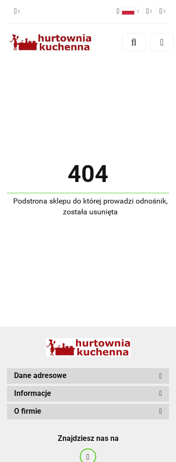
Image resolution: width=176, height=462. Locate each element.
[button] (88, 376)
